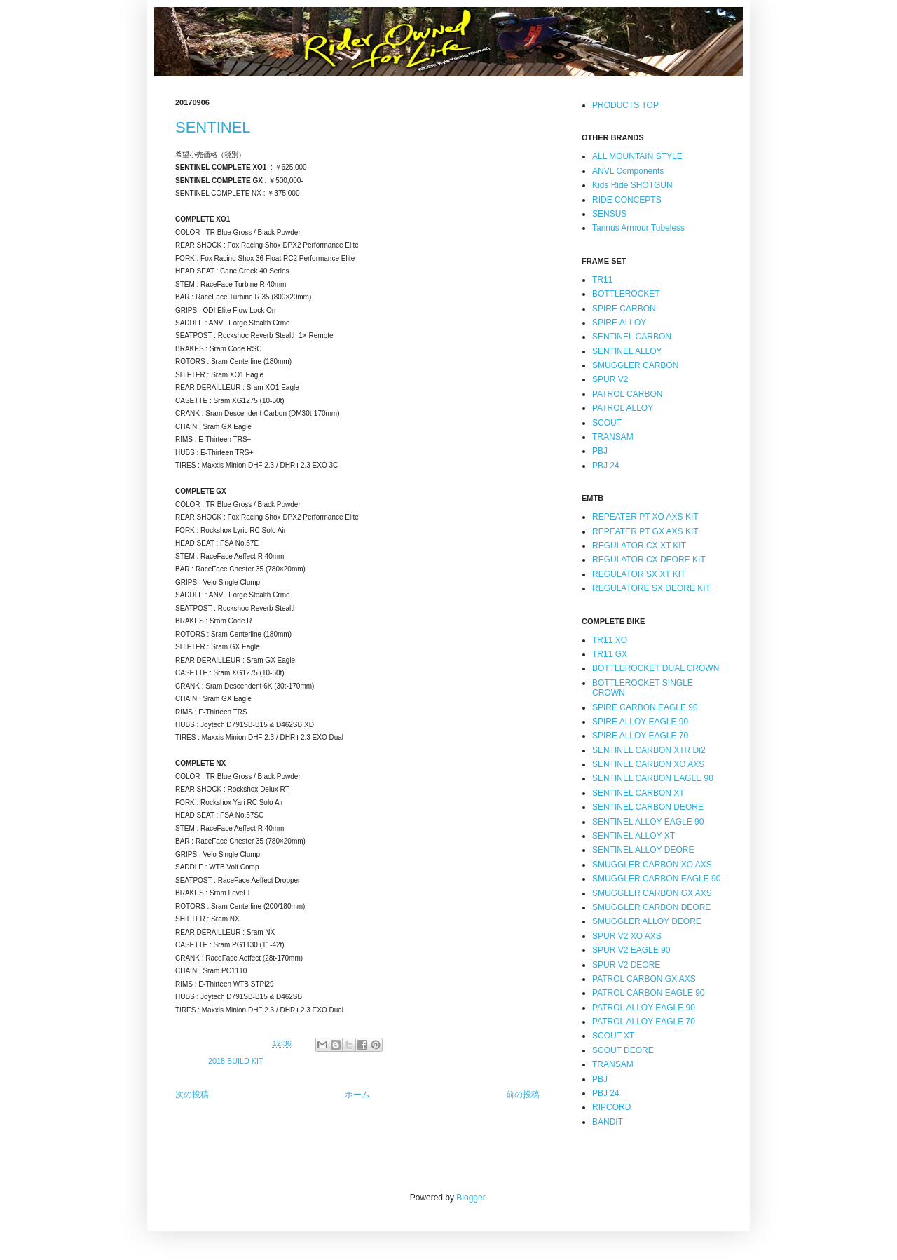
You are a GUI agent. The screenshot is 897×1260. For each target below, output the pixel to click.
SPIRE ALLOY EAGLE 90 (640, 721)
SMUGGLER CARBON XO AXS (652, 864)
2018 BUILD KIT (235, 1061)
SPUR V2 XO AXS (627, 936)
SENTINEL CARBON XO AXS (648, 764)
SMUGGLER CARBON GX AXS (652, 893)
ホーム (357, 1094)
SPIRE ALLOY (619, 322)
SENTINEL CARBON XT (638, 793)
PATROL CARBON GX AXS (644, 979)
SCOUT (607, 423)
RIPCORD (611, 1107)
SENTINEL (213, 127)
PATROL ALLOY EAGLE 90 (643, 1007)
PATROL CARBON (627, 394)
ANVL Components (628, 171)
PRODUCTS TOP (625, 105)
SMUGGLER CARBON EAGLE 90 (656, 878)
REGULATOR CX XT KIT (639, 545)
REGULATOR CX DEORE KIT (649, 559)
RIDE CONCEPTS (627, 200)
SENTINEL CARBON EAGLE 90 (652, 778)
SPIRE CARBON (624, 308)
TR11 (602, 280)
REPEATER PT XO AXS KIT (645, 517)
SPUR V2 (610, 379)
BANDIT (607, 1122)
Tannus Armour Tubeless (638, 228)
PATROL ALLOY (622, 408)
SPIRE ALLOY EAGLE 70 (640, 735)
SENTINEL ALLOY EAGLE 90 (648, 822)
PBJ (600, 451)
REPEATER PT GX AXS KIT (645, 531)
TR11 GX (609, 654)
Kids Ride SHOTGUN (632, 185)
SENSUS (609, 214)
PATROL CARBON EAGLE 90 (648, 993)
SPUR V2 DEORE (626, 965)
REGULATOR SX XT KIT (638, 574)
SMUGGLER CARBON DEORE (651, 907)
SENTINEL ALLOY (627, 351)
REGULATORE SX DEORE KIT (651, 588)
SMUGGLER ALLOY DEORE (646, 921)
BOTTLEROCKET (626, 294)
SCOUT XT (613, 1036)
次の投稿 (192, 1094)
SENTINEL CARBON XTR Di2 (649, 750)
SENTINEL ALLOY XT (633, 836)
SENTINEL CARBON (631, 336)
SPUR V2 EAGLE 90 (631, 950)
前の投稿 (523, 1094)
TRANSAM (613, 437)
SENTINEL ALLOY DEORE (643, 850)
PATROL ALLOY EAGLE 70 (643, 1022)
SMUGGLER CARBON (635, 365)
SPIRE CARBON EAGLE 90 (645, 707)
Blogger (470, 1198)
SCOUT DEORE (623, 1050)
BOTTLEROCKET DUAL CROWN (655, 668)
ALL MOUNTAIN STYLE (637, 156)
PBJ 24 (605, 465)
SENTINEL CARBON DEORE (648, 807)
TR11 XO (609, 640)
